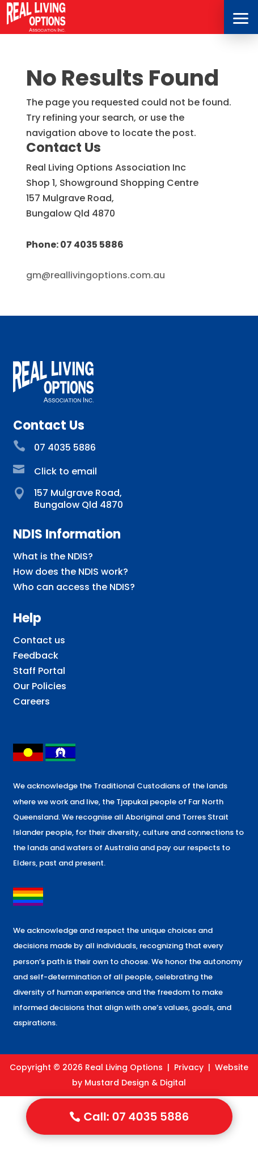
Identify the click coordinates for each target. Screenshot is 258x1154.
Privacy (189, 1067)
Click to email (65, 471)
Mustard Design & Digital (135, 1082)
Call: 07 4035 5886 (136, 1117)
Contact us (39, 640)
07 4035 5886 (65, 447)
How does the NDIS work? (70, 571)
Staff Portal (39, 670)
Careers (31, 701)
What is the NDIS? (53, 556)
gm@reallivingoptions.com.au (95, 275)
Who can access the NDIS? (74, 586)
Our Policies (39, 686)
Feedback (35, 655)
